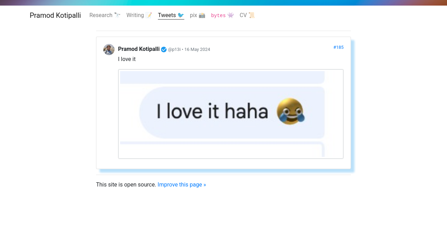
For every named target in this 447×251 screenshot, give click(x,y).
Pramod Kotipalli (55, 15)
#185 (339, 47)
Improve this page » (181, 184)
